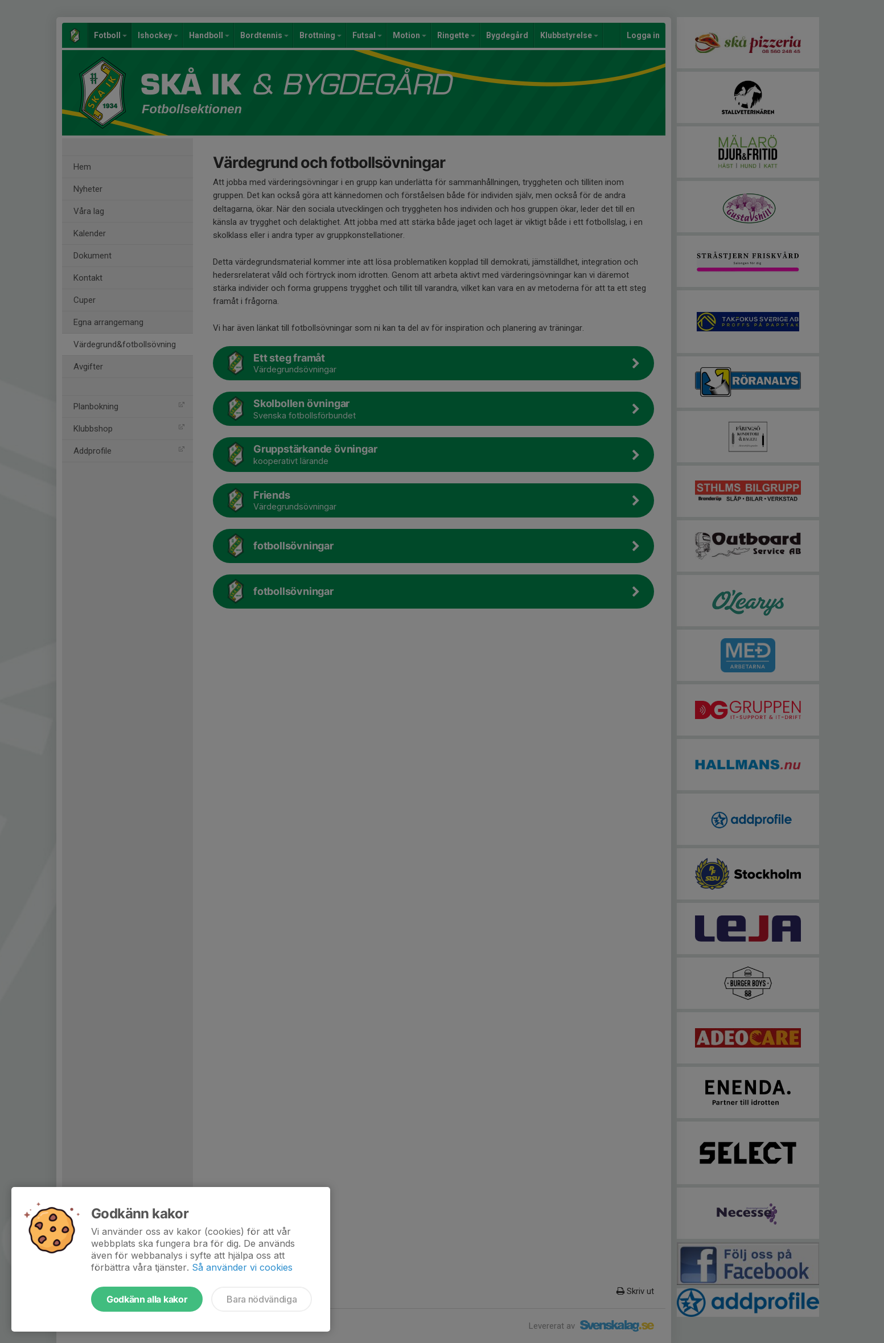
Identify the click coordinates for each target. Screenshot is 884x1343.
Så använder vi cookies (242, 1267)
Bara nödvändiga (262, 1299)
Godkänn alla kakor (146, 1299)
